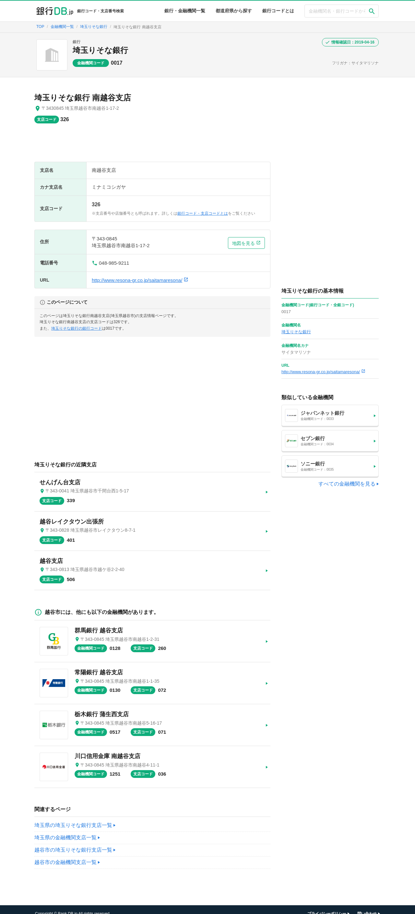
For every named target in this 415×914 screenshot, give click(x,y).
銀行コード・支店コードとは (202, 213)
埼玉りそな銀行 (100, 50)
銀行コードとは (278, 10)
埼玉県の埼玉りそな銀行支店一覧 (73, 817)
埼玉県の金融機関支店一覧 (65, 829)
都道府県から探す (234, 10)
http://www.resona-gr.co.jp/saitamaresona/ (140, 280)
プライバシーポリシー (326, 906)
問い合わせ (367, 906)
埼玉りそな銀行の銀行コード (76, 328)
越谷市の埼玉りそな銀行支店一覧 (73, 842)
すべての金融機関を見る (346, 484)
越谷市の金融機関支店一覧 (65, 854)
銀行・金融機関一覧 (184, 10)
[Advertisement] (152, 145)
